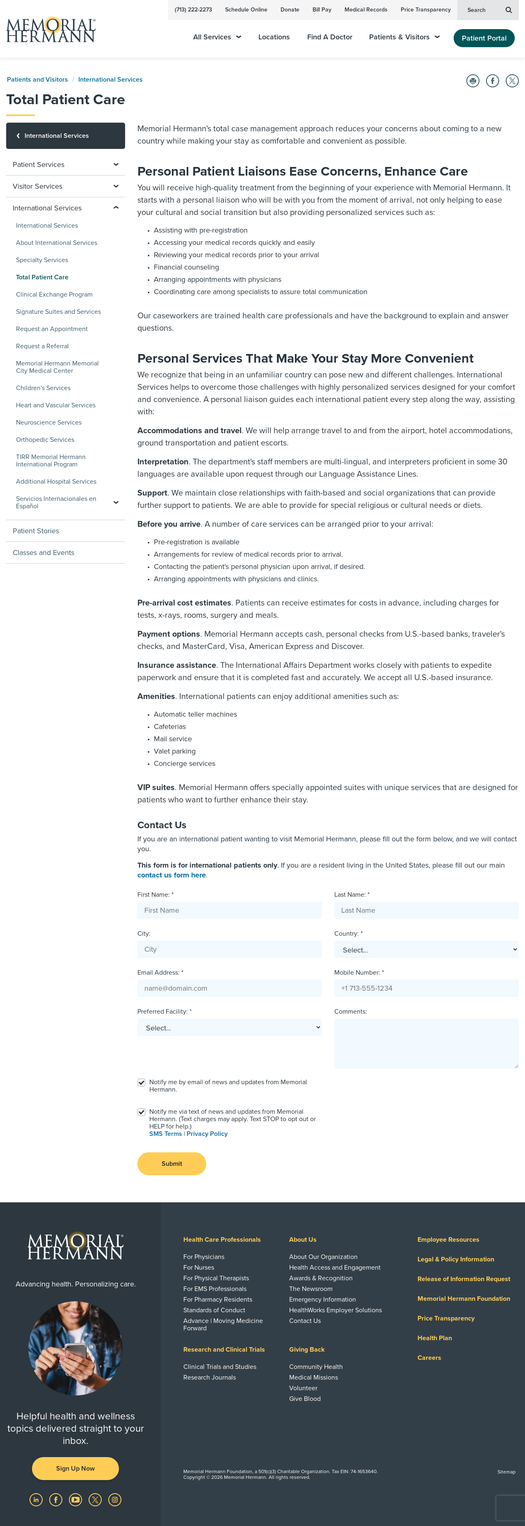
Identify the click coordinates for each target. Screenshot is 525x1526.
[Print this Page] (472, 80)
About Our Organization (323, 1257)
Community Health (316, 1367)
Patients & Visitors (404, 37)
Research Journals (209, 1377)
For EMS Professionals (215, 1289)
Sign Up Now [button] (75, 1468)
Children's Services (43, 388)
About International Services (56, 243)
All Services (217, 37)
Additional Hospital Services (56, 481)
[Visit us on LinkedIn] (37, 1499)
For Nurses (198, 1267)
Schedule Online (246, 9)
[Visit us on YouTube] (76, 1499)
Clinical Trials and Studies (219, 1367)
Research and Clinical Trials (224, 1350)
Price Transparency (426, 9)
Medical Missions (313, 1377)
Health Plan (435, 1338)
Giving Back (307, 1350)
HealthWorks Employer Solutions (335, 1310)
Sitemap (507, 1472)
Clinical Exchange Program (54, 294)
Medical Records (366, 9)
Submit (172, 1164)
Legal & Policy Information (456, 1259)
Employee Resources (448, 1240)
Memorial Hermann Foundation (464, 1299)
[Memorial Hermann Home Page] (47, 29)
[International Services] (65, 136)
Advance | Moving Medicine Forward (223, 1324)
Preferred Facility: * (164, 1011)
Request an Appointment (52, 329)
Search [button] (490, 9)
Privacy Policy (207, 1134)
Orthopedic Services (45, 440)
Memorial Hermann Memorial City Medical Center (57, 367)
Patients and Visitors (37, 79)
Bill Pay (322, 9)
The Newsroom (311, 1289)
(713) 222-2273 (193, 9)
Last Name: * (352, 894)
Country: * (348, 933)
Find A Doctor (329, 37)
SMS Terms (165, 1134)
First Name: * (155, 894)
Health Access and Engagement (335, 1267)
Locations (274, 37)
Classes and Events (43, 552)
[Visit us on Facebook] (56, 1499)
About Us (303, 1240)
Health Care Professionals (222, 1240)
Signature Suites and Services (58, 312)
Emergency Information (322, 1299)
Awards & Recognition (321, 1278)
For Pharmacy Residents (217, 1299)
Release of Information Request (464, 1279)
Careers (429, 1358)
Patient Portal (484, 38)
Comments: (350, 1011)
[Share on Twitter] (512, 80)
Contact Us (305, 1321)
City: (144, 933)
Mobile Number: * (359, 972)
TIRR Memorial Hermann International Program (51, 460)
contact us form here (171, 875)
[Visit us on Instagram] (114, 1499)
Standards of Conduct (214, 1310)
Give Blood (305, 1399)
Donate (290, 9)
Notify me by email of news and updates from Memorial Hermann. (228, 1085)
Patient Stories (36, 530)
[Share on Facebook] (492, 80)
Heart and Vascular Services (56, 405)
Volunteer (303, 1388)
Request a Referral (42, 346)
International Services (110, 79)
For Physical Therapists (216, 1278)
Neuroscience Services (49, 422)
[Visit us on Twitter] (96, 1499)
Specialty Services (42, 260)
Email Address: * (160, 972)
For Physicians (203, 1257)
